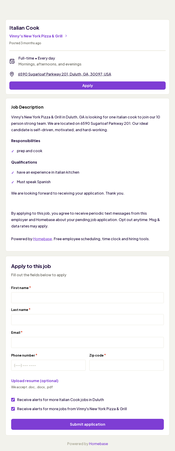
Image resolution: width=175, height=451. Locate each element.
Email (17, 332)
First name (21, 287)
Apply (87, 85)
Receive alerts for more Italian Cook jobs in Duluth (60, 399)
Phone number (24, 355)
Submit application (87, 424)
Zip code (97, 355)
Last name (21, 309)
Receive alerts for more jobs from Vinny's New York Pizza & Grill (72, 408)
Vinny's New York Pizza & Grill (38, 36)
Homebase (42, 238)
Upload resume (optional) (34, 380)
